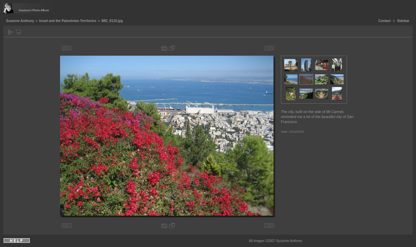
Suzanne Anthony (20, 21)
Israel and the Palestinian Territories (67, 21)
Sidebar (403, 21)
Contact (384, 21)
